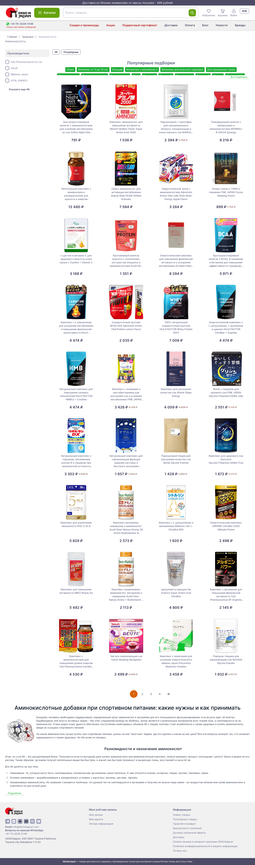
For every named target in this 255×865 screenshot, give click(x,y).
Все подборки (239, 76)
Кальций (117, 69)
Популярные (70, 52)
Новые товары (181, 814)
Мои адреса (96, 819)
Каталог (47, 13)
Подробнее (14, 793)
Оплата (190, 25)
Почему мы (180, 850)
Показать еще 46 (19, 89)
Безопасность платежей (187, 828)
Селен (70, 69)
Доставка (171, 25)
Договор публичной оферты (189, 832)
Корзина (223, 12)
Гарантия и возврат (184, 823)
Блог (205, 25)
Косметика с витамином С (142, 69)
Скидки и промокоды (84, 25)
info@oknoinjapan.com (26, 826)
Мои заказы (96, 814)
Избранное (208, 12)
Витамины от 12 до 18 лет (93, 69)
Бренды (240, 25)
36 (56, 52)
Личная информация (101, 823)
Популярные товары (185, 819)
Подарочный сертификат (139, 25)
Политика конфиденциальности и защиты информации (205, 846)
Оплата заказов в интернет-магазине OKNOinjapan (203, 841)
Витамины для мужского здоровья (182, 69)
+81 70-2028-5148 (16, 833)
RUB (244, 10)
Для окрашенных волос (221, 69)
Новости (222, 25)
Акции (110, 25)
